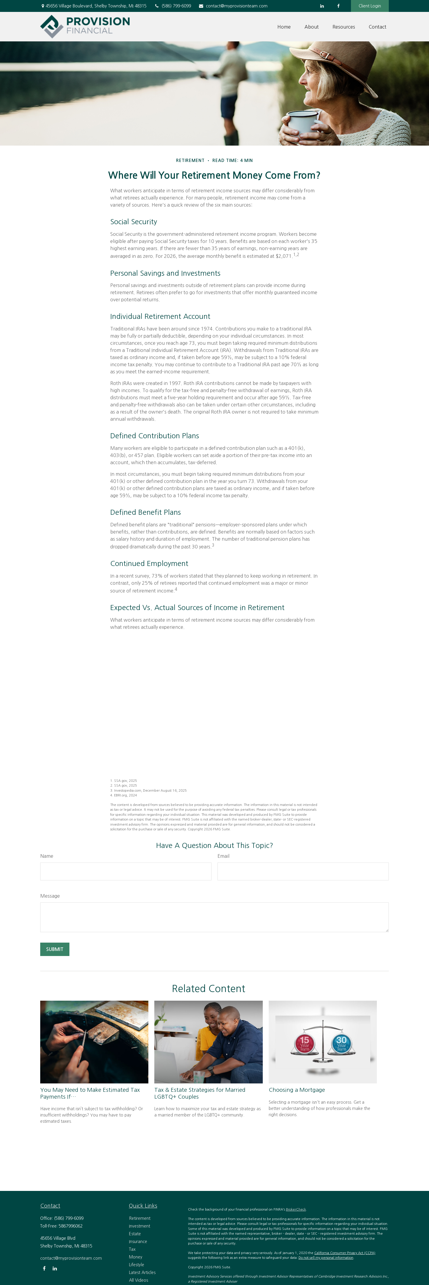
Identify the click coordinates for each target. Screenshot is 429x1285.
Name (46, 856)
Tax (132, 1249)
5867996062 (71, 1226)
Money (135, 1257)
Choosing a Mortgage (297, 1090)
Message (50, 895)
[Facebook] (338, 6)
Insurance (138, 1241)
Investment (139, 1226)
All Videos (138, 1280)
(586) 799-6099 (172, 6)
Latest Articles (142, 1272)
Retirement (139, 1218)
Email (223, 856)
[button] (284, 27)
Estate (135, 1234)
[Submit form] (54, 949)
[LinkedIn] (322, 6)
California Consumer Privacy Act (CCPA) (344, 1253)
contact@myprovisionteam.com (233, 6)
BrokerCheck (296, 1209)
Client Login (370, 6)
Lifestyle (136, 1265)
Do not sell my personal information (326, 1257)
